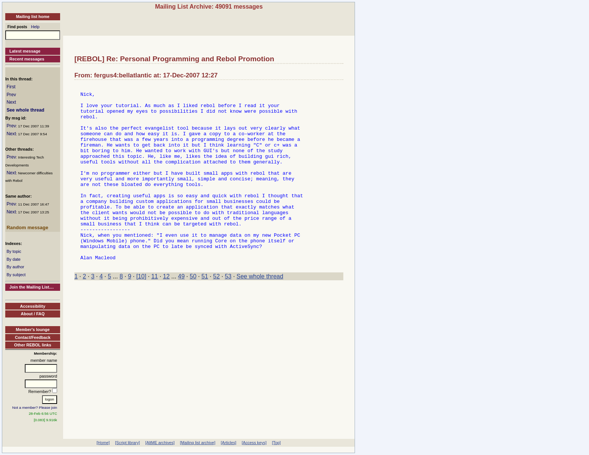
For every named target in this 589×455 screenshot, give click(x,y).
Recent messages (26, 59)
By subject (16, 274)
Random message (27, 227)
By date (13, 259)
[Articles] (228, 442)
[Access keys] (254, 442)
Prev (11, 94)
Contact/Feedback (33, 337)
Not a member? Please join (34, 407)
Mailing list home (32, 16)
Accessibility (32, 306)
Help (35, 26)
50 (193, 312)
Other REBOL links (32, 345)
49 (181, 312)
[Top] (276, 442)
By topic (13, 251)
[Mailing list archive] (197, 442)
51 (204, 312)
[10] (141, 312)
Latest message (25, 51)
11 (154, 312)
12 (166, 312)
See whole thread (25, 110)
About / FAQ (33, 313)
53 (228, 312)
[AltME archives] (160, 442)
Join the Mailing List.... (31, 287)
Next (11, 102)
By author (15, 267)
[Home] (103, 442)
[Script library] (127, 442)
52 (216, 312)
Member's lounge (33, 329)
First (10, 86)
